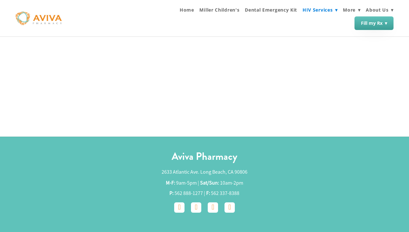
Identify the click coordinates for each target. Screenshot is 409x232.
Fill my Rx (374, 23)
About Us (380, 9)
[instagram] (196, 207)
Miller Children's (219, 10)
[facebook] (179, 207)
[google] (213, 207)
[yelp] (229, 207)
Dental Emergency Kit (271, 10)
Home (187, 10)
